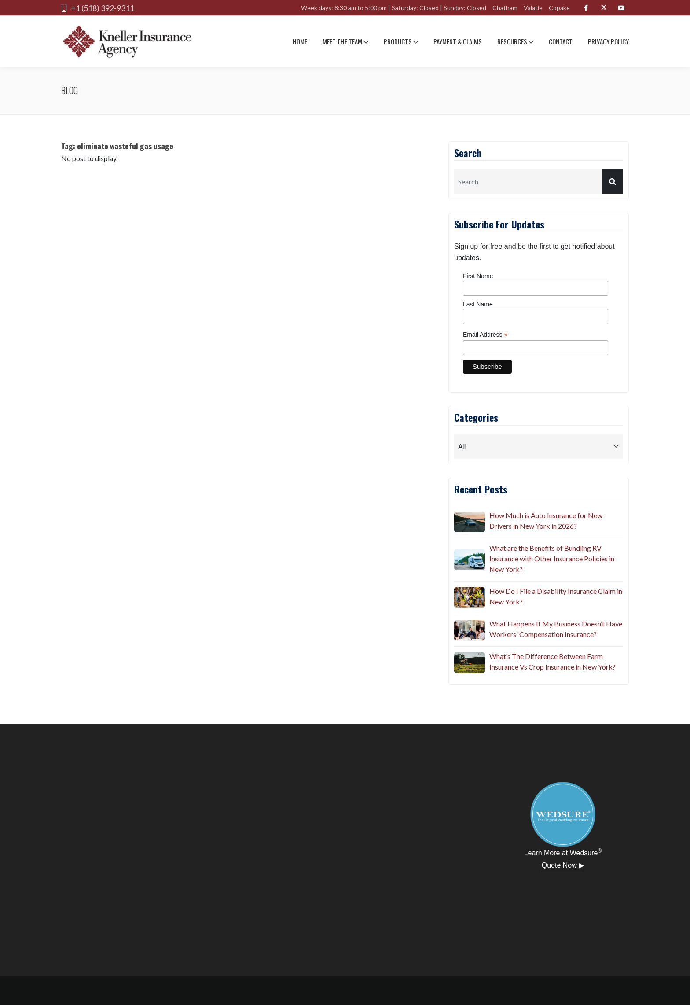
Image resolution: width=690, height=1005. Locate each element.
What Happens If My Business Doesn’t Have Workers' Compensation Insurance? (555, 628)
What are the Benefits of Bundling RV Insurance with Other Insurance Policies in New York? (551, 558)
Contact (561, 41)
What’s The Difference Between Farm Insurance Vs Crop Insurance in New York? (552, 661)
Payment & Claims (457, 41)
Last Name (478, 304)
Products (401, 41)
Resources (515, 41)
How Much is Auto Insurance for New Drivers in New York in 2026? (545, 520)
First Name (478, 276)
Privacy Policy (608, 41)
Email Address (485, 335)
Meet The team (345, 41)
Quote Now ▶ (563, 865)
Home (300, 41)
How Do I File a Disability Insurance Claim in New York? (555, 596)
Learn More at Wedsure (563, 852)
